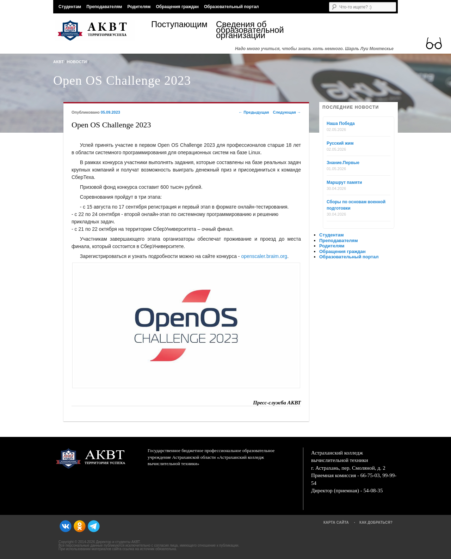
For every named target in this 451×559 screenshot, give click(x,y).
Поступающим (179, 25)
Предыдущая (254, 112)
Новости (77, 62)
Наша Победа (341, 123)
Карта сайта (336, 522)
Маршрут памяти (344, 182)
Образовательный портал (231, 6)
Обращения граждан (177, 6)
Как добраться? (376, 522)
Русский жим (340, 143)
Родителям (138, 6)
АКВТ (58, 62)
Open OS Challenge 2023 (122, 80)
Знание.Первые (343, 162)
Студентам (69, 6)
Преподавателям (104, 6)
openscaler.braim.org (264, 256)
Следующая (287, 112)
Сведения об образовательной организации (248, 30)
